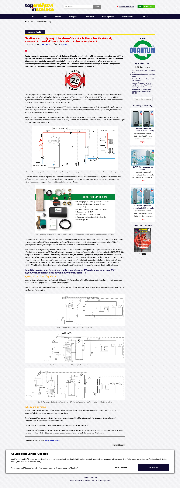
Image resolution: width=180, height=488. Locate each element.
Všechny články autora (143, 99)
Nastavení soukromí (90, 477)
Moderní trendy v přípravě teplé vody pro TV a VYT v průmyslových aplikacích (141, 85)
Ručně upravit (121, 468)
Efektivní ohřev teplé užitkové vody (142, 75)
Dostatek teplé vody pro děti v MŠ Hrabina (142, 80)
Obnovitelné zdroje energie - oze (142, 71)
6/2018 (64, 44)
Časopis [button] (73, 16)
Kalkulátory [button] (127, 16)
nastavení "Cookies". (70, 468)
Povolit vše (153, 468)
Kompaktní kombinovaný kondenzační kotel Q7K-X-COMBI (141, 91)
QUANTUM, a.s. (46, 44)
